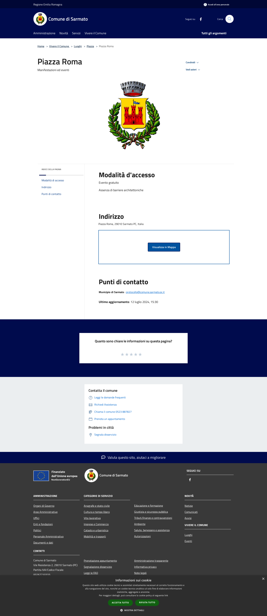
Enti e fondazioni (43, 524)
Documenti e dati (43, 543)
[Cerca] (229, 19)
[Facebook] (199, 19)
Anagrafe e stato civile (97, 506)
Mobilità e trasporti (95, 536)
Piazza (90, 46)
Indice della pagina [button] (51, 169)
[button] (133, 610)
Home (40, 46)
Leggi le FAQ (91, 573)
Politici (37, 530)
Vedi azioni (193, 70)
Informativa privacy (145, 567)
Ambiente (139, 524)
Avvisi (188, 518)
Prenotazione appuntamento (100, 561)
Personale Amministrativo (48, 536)
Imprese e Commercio (96, 524)
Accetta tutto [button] (120, 602)
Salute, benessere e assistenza (152, 530)
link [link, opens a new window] (166, 595)
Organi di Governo (43, 506)
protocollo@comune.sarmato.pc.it (145, 292)
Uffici (36, 518)
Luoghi (78, 46)
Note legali (140, 573)
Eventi (188, 541)
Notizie (189, 506)
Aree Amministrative (45, 512)
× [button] (263, 579)
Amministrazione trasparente (151, 561)
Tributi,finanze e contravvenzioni (153, 518)
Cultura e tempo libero (97, 512)
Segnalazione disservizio (98, 567)
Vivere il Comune (59, 46)
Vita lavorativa (92, 518)
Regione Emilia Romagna (47, 4)
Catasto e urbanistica (96, 530)
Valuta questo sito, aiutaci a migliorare (133, 457)
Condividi (193, 62)
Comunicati (191, 512)
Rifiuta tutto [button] (147, 602)
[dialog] (133, 595)
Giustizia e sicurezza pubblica (151, 512)
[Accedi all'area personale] (216, 5)
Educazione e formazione (148, 506)
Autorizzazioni (142, 536)
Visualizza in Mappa (164, 247)
